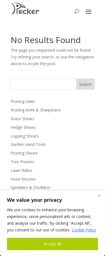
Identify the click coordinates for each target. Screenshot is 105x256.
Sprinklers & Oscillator (30, 187)
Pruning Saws (23, 101)
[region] (52, 223)
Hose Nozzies (23, 179)
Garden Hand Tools (28, 144)
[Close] (99, 195)
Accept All (52, 243)
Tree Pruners (22, 161)
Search (85, 84)
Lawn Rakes (21, 170)
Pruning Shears (24, 153)
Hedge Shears (23, 127)
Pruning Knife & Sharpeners (35, 110)
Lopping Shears (25, 136)
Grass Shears (22, 118)
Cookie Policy (84, 230)
